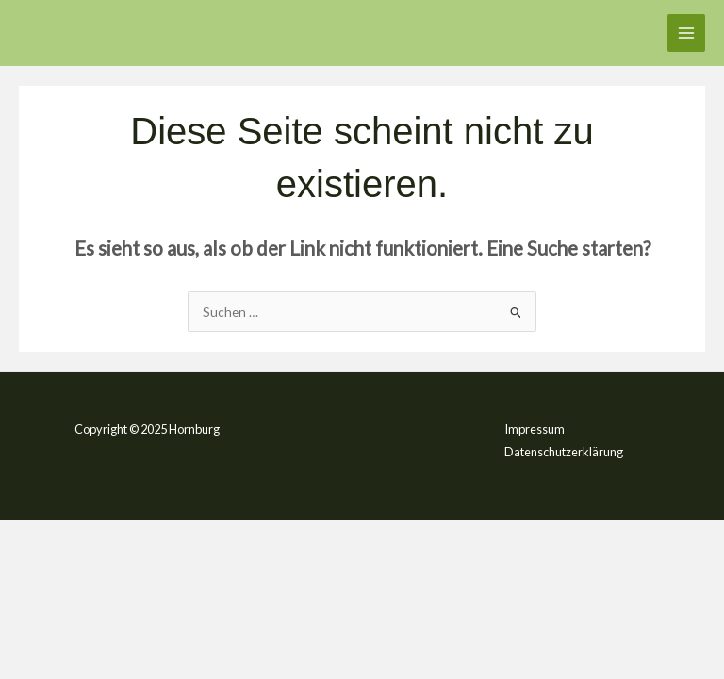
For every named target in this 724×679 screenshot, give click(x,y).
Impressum (534, 429)
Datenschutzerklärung (563, 451)
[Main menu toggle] (686, 33)
